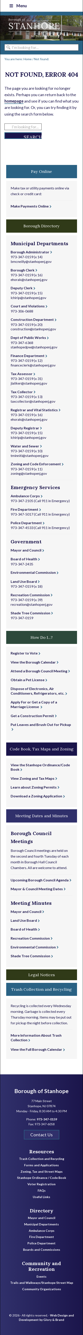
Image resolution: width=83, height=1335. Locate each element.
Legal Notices (41, 974)
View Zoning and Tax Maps (32, 778)
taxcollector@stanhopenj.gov (33, 401)
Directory (41, 1210)
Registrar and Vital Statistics (34, 410)
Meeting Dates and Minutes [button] (41, 815)
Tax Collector (22, 392)
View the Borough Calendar (33, 662)
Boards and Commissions (41, 1249)
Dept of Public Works (28, 337)
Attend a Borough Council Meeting (39, 671)
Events (41, 1276)
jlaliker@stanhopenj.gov (29, 383)
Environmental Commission (33, 572)
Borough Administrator (30, 252)
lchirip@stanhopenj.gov (28, 297)
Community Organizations (41, 1289)
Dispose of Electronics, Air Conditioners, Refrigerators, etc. (37, 690)
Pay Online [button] (41, 171)
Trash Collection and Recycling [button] (41, 989)
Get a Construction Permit (32, 716)
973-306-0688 (22, 311)
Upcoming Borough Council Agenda (40, 880)
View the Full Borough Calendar (36, 1049)
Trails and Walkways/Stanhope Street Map (41, 1283)
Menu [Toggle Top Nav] (18, 5)
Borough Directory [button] (41, 225)
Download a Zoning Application (36, 796)
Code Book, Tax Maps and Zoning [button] (41, 749)
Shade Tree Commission (30, 613)
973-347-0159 (22, 257)
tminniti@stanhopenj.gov (29, 455)
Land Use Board (24, 581)
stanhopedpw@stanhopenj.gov (34, 347)
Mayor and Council (26, 550)
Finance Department (27, 355)
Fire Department (24, 509)
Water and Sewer (25, 446)
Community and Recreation (41, 1266)
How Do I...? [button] (42, 637)
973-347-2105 (22, 501)
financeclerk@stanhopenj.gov (33, 365)
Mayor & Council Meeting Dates (37, 889)
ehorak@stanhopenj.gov (29, 279)
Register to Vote (24, 653)
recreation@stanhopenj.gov (31, 604)
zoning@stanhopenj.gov (29, 473)
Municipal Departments (41, 1224)
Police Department (26, 523)
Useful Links (41, 1197)
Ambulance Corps (25, 496)
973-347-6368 (22, 342)
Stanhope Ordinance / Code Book (41, 1178)
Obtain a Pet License (27, 680)
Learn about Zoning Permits (34, 787)
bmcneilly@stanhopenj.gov (31, 261)
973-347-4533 (22, 527)
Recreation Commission (30, 595)
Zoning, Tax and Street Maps (42, 1171)
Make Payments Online (30, 206)
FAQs (42, 1190)
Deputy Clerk (22, 288)
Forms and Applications (41, 1165)
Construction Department (32, 319)
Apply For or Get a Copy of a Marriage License (34, 704)
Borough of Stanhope (33, 28)
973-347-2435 (22, 564)
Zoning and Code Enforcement (36, 464)
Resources (41, 1151)
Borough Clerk (23, 270)
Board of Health (24, 559)
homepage (13, 101)
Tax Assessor (22, 374)
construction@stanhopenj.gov (33, 329)
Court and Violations (28, 306)
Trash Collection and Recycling (41, 1159)
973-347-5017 (22, 514)
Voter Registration (41, 1184)
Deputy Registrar (25, 428)
